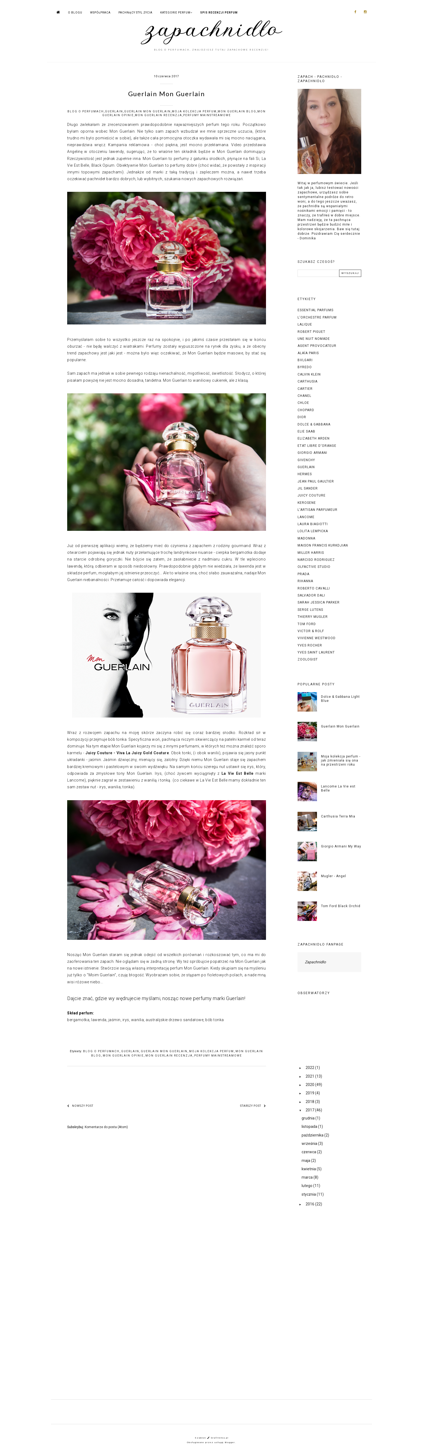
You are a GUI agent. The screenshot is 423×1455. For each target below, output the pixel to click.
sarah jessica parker (319, 602)
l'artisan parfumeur (317, 510)
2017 (310, 1110)
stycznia (309, 1194)
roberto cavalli (314, 588)
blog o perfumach (85, 111)
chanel (304, 396)
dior (302, 417)
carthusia (308, 381)
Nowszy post (80, 1105)
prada (303, 574)
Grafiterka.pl (219, 1438)
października (313, 1135)
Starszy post (253, 1105)
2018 (310, 1101)
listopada (310, 1126)
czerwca (309, 1152)
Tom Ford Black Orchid (340, 906)
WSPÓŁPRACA (100, 12)
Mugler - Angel (333, 876)
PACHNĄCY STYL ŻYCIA (135, 12)
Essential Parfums (315, 310)
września (310, 1143)
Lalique (305, 324)
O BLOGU (75, 12)
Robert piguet (311, 332)
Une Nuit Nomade (314, 339)
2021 (310, 1076)
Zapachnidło (315, 962)
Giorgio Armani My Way (341, 846)
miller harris (311, 553)
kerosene (307, 503)
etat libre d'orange (317, 446)
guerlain (114, 111)
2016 (310, 1204)
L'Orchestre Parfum (317, 317)
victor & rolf (311, 631)
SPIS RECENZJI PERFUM (219, 12)
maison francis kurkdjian (323, 545)
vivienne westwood (317, 638)
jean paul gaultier (316, 481)
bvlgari (305, 360)
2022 (310, 1067)
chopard (306, 410)
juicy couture (312, 495)
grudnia (308, 1118)
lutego (307, 1186)
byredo (305, 367)
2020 (310, 1084)
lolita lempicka (313, 531)
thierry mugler (313, 617)
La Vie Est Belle (237, 773)
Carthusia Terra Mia (338, 816)
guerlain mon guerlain (147, 111)
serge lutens (310, 610)
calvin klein (309, 374)
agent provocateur (317, 346)
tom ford (307, 624)
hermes (305, 474)
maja (306, 1160)
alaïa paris (308, 353)
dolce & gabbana (314, 424)
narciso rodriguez (316, 560)
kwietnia (309, 1169)
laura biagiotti (313, 524)
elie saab (306, 431)
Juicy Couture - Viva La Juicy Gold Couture (127, 753)
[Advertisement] (329, 1307)
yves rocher (310, 645)
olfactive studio (314, 567)
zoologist (308, 659)
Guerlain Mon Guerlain (340, 726)
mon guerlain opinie (123, 1055)
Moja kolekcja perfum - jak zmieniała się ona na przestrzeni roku (340, 760)
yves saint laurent (316, 652)
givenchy (306, 460)
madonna (306, 538)
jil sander (308, 488)
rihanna (305, 581)
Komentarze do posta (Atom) (106, 1127)
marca (307, 1177)
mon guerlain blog (237, 111)
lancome (306, 517)
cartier (305, 389)
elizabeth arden (314, 438)
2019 (310, 1093)
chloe (303, 403)
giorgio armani (312, 453)
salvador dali (311, 595)
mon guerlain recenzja (158, 115)
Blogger (230, 1442)
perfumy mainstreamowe (207, 115)
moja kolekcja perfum (194, 111)
